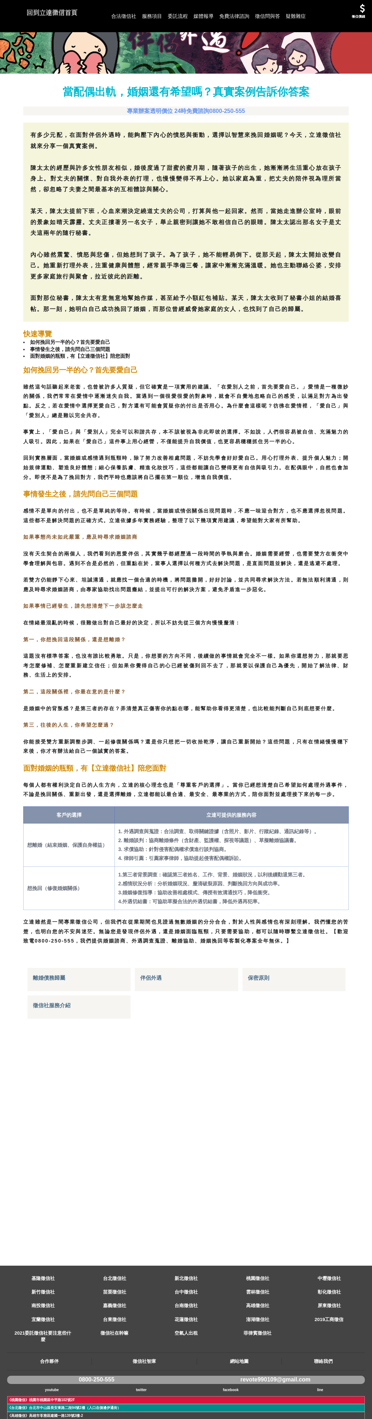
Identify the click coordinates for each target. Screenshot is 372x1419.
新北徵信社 (186, 1310)
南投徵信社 (43, 1337)
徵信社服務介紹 (53, 1160)
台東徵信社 (114, 1351)
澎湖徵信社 (257, 1351)
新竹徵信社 (43, 1324)
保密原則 (259, 1132)
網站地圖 (239, 1393)
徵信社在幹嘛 (114, 1365)
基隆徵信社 (43, 1310)
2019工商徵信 (329, 1351)
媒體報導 (204, 16)
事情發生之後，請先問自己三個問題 (77, 383)
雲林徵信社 (257, 1324)
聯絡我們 (323, 1393)
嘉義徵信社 (114, 1337)
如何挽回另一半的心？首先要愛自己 (77, 375)
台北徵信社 (114, 1310)
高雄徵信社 (257, 1337)
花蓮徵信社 (186, 1351)
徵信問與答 (267, 16)
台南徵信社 (186, 1337)
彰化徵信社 (329, 1324)
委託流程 (178, 16)
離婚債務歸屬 (50, 1132)
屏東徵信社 (329, 1337)
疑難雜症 (296, 16)
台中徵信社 (186, 1324)
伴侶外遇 (151, 1132)
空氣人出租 (186, 1365)
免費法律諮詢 (234, 16)
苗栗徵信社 (114, 1324)
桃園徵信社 (257, 1310)
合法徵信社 (123, 16)
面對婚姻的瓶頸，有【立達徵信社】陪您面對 (88, 391)
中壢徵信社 (329, 1310)
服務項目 (152, 16)
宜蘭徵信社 (43, 1351)
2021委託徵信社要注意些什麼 (43, 1368)
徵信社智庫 (144, 1393)
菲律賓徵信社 (257, 1365)
